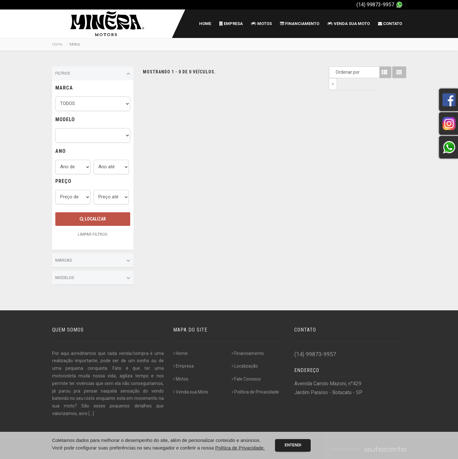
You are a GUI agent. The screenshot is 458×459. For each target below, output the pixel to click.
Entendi (292, 445)
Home (205, 23)
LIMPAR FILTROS (92, 234)
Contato (390, 23)
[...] (91, 413)
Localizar (93, 218)
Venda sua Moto (348, 23)
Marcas (93, 261)
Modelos (93, 278)
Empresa (231, 23)
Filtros (93, 74)
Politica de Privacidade (255, 391)
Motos (261, 23)
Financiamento (299, 23)
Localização (245, 366)
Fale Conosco (246, 378)
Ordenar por (334, 72)
